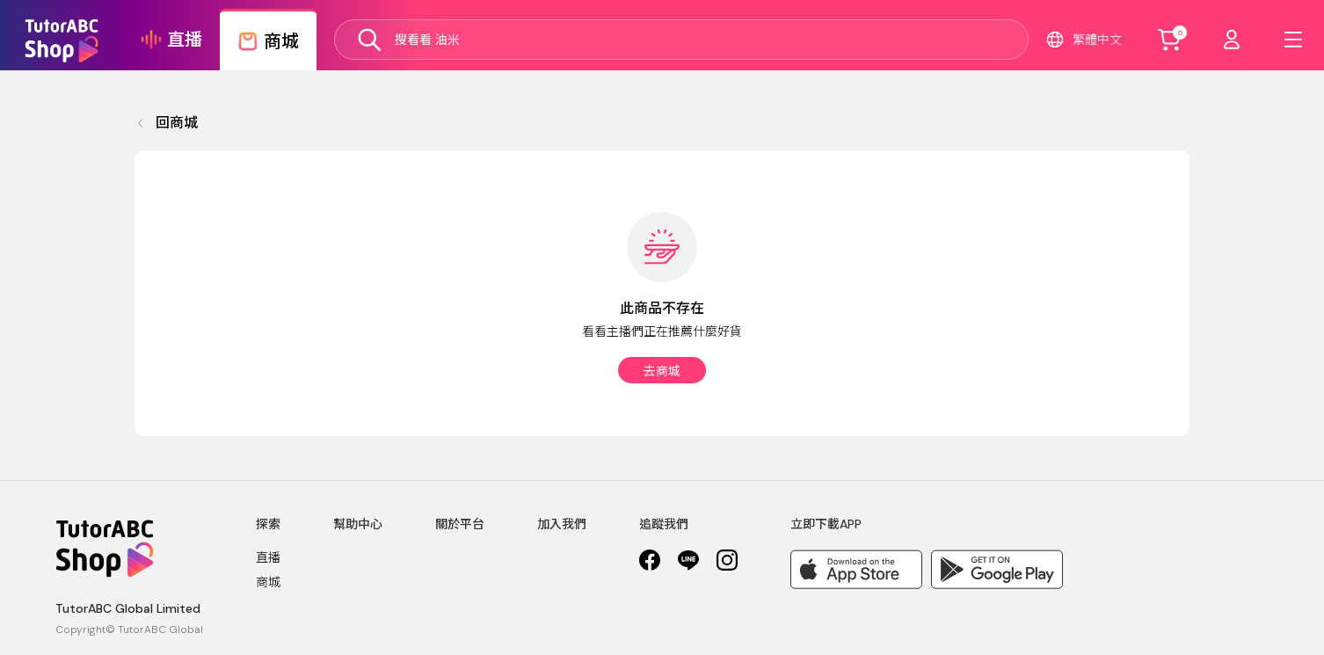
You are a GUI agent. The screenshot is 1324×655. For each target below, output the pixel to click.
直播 (268, 557)
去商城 (662, 371)
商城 (268, 582)
